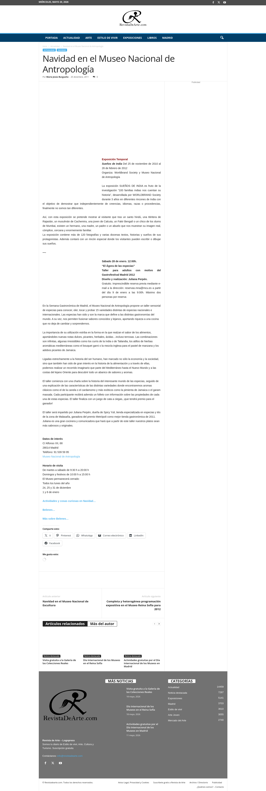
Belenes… (49, 509)
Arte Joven (174, 715)
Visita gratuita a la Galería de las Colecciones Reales (59, 661)
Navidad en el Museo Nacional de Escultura (65, 603)
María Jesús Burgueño (57, 76)
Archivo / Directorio (199, 782)
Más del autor (102, 623)
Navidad (62, 50)
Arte (88, 37)
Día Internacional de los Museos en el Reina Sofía (101, 661)
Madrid (167, 37)
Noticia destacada (51, 656)
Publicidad (217, 782)
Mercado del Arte (177, 720)
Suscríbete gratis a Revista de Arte (169, 782)
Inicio (45, 46)
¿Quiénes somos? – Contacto (210, 786)
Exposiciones (132, 37)
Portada (51, 37)
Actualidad (71, 37)
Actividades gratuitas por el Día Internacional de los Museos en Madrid (142, 663)
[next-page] (159, 624)
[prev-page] (154, 624)
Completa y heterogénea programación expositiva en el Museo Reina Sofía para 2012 (133, 605)
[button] (222, 38)
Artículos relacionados (65, 623)
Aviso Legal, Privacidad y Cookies (133, 782)
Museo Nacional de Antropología (61, 456)
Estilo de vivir (107, 37)
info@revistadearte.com (70, 755)
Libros (152, 37)
